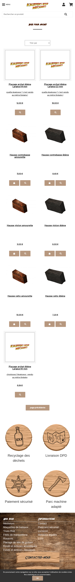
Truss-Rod (9, 531)
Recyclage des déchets (18, 443)
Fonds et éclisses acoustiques (20, 546)
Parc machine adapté (56, 489)
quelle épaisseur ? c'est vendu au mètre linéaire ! (19, 94)
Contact (42, 523)
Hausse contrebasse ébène (55, 155)
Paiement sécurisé (19, 486)
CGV (40, 538)
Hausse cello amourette (20, 296)
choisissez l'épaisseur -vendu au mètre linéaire (20, 376)
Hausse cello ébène (55, 296)
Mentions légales (47, 534)
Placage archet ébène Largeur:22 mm (55, 85)
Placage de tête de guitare (18, 542)
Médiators (8, 523)
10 (19, 314)
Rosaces (8, 538)
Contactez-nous (37, 557)
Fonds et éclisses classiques (19, 550)
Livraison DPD (56, 440)
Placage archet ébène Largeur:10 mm (20, 367)
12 (20, 103)
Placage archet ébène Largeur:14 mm (20, 85)
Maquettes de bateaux (15, 527)
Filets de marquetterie (15, 534)
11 (20, 173)
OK (37, 578)
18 (55, 103)
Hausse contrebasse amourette (20, 156)
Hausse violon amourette (20, 225)
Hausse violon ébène (55, 225)
